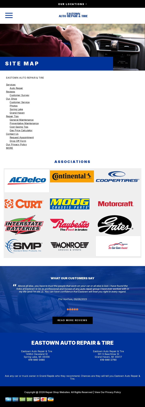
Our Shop (11, 98)
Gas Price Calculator (21, 130)
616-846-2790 (108, 359)
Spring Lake (16, 109)
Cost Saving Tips (19, 126)
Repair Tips (12, 116)
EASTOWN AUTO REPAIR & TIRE (25, 77)
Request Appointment (22, 137)
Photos (14, 105)
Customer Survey (19, 95)
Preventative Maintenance (24, 123)
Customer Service (20, 102)
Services (11, 84)
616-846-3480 (36, 359)
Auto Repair (16, 88)
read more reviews (73, 320)
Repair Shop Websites (57, 392)
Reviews (10, 91)
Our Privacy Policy (16, 144)
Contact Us (12, 133)
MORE (9, 148)
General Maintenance (22, 119)
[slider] (72, 309)
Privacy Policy (113, 392)
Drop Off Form (18, 140)
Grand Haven (17, 112)
